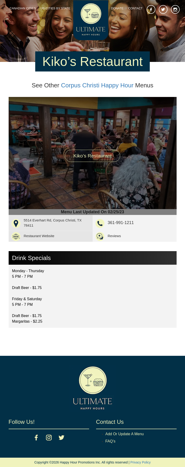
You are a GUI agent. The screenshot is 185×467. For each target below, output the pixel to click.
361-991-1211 (121, 222)
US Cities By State (55, 8)
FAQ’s (110, 441)
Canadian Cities (23, 8)
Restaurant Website (39, 236)
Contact (135, 8)
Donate (117, 8)
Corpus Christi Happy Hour (97, 85)
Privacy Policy (140, 462)
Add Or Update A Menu (124, 434)
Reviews (114, 236)
